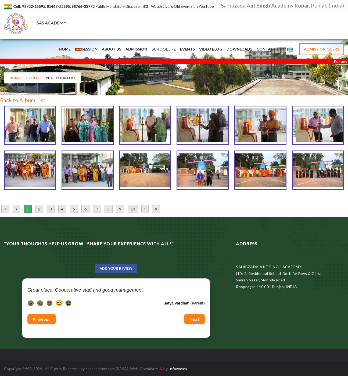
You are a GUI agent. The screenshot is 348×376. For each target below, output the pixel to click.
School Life (164, 49)
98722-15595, (34, 6)
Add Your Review (116, 268)
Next (194, 319)
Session (86, 49)
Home (65, 49)
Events (187, 49)
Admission (136, 49)
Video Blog (210, 49)
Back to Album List (22, 100)
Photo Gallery (61, 78)
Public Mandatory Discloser (118, 6)
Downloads (239, 49)
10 (133, 209)
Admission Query (321, 49)
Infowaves (177, 368)
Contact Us (269, 49)
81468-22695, (59, 6)
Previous (42, 319)
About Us (111, 49)
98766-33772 (83, 6)
